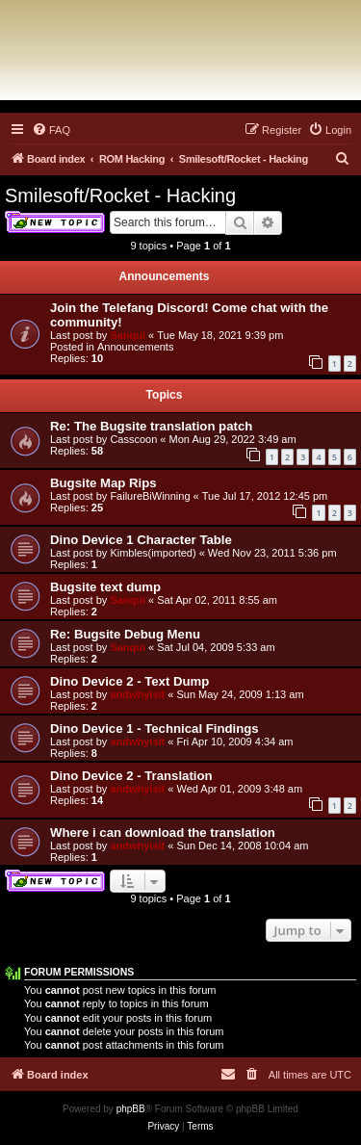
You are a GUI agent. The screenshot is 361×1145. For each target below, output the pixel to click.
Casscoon (133, 439)
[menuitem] (51, 130)
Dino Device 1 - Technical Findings (154, 728)
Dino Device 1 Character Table (141, 540)
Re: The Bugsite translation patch (151, 426)
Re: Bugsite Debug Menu (125, 634)
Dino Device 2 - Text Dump (129, 681)
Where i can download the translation (162, 832)
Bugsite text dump (105, 587)
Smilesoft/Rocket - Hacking (120, 195)
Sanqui (127, 335)
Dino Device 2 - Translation (131, 775)
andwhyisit (137, 694)
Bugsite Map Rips (103, 483)
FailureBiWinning (150, 496)
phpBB (130, 1109)
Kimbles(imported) (152, 553)
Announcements (135, 346)
